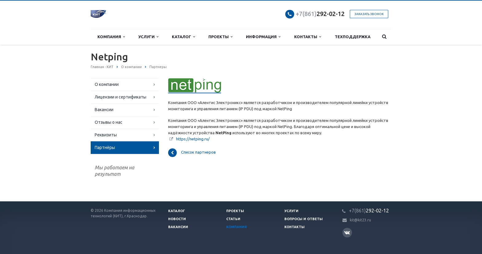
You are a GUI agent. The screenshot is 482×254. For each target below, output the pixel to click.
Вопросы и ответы (303, 219)
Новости (177, 219)
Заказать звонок (369, 14)
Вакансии (104, 109)
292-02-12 (320, 13)
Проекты (220, 36)
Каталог (183, 36)
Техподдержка (352, 36)
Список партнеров (192, 152)
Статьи (233, 219)
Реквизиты (106, 134)
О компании (107, 84)
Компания (111, 36)
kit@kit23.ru (360, 220)
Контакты (307, 36)
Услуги (148, 36)
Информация (263, 36)
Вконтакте (347, 232)
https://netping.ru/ (193, 139)
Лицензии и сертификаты (120, 97)
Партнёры (105, 147)
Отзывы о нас (108, 122)
